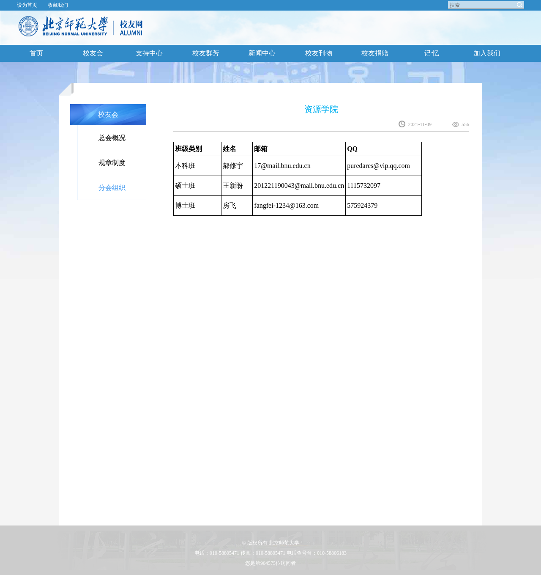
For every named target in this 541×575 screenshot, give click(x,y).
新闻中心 (262, 53)
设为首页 (27, 5)
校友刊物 (318, 53)
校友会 (93, 53)
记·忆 (431, 53)
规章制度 (112, 162)
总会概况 (112, 137)
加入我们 (486, 53)
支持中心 (149, 53)
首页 (36, 53)
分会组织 (112, 187)
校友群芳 (205, 53)
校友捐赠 (374, 53)
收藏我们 (58, 5)
